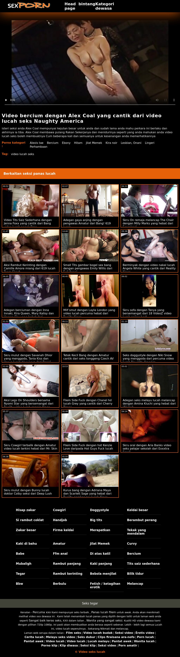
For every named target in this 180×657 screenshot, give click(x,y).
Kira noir (112, 143)
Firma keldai (63, 530)
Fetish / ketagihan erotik (105, 585)
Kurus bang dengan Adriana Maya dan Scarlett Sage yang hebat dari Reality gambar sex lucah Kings (87, 494)
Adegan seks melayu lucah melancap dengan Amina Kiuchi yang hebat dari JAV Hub (149, 404)
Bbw (19, 583)
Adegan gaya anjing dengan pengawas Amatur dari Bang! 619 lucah (87, 223)
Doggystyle (99, 510)
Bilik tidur (135, 573)
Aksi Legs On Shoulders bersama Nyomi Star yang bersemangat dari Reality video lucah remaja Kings (28, 404)
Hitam (78, 143)
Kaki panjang (101, 563)
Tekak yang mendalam (136, 531)
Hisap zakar (26, 510)
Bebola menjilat (103, 573)
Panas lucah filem (103, 612)
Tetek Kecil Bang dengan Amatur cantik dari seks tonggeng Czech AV (88, 357)
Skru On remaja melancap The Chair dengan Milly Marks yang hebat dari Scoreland (148, 223)
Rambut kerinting (67, 573)
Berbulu (59, 583)
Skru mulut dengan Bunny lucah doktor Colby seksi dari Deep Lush (28, 492)
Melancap (135, 583)
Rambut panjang (67, 563)
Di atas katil (100, 553)
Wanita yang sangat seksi (104, 620)
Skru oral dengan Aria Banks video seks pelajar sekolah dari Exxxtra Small (147, 449)
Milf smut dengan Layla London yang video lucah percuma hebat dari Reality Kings (89, 313)
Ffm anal (60, 553)
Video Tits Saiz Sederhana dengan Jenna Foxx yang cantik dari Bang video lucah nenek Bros (28, 223)
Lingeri (151, 143)
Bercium (53, 143)
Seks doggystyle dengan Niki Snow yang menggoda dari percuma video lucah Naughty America (148, 359)
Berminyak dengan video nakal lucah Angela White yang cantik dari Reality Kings (149, 268)
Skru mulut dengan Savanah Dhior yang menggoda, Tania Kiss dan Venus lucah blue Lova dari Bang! (28, 359)
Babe (20, 553)
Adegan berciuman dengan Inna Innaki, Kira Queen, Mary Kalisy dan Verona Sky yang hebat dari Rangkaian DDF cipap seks (29, 315)
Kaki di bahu (26, 543)
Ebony (66, 143)
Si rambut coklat (30, 520)
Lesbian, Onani (131, 143)
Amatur (59, 543)
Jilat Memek (94, 143)
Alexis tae (36, 143)
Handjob (60, 520)
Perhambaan (38, 146)
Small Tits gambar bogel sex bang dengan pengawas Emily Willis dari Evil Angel (87, 268)
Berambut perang (142, 520)
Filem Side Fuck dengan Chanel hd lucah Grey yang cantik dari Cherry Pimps (87, 404)
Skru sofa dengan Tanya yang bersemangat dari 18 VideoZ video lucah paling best (147, 313)
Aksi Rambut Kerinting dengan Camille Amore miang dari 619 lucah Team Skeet (29, 268)
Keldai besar (137, 510)
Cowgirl (59, 510)
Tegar (20, 573)
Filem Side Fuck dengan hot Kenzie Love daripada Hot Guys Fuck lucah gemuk (88, 449)
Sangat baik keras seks (45, 620)
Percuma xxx (42, 612)
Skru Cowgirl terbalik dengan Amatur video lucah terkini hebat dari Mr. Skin (30, 447)
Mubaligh (23, 563)
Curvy (132, 543)
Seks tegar (90, 603)
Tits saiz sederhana (143, 563)
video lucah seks (22, 154)
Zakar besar (26, 530)
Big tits (96, 520)
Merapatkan (100, 530)
